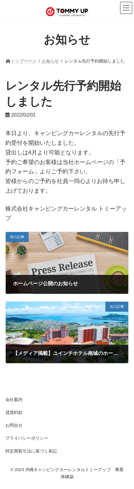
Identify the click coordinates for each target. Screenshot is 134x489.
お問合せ (14, 425)
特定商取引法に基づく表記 (31, 451)
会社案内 (14, 399)
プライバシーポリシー (26, 438)
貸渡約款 (14, 412)
